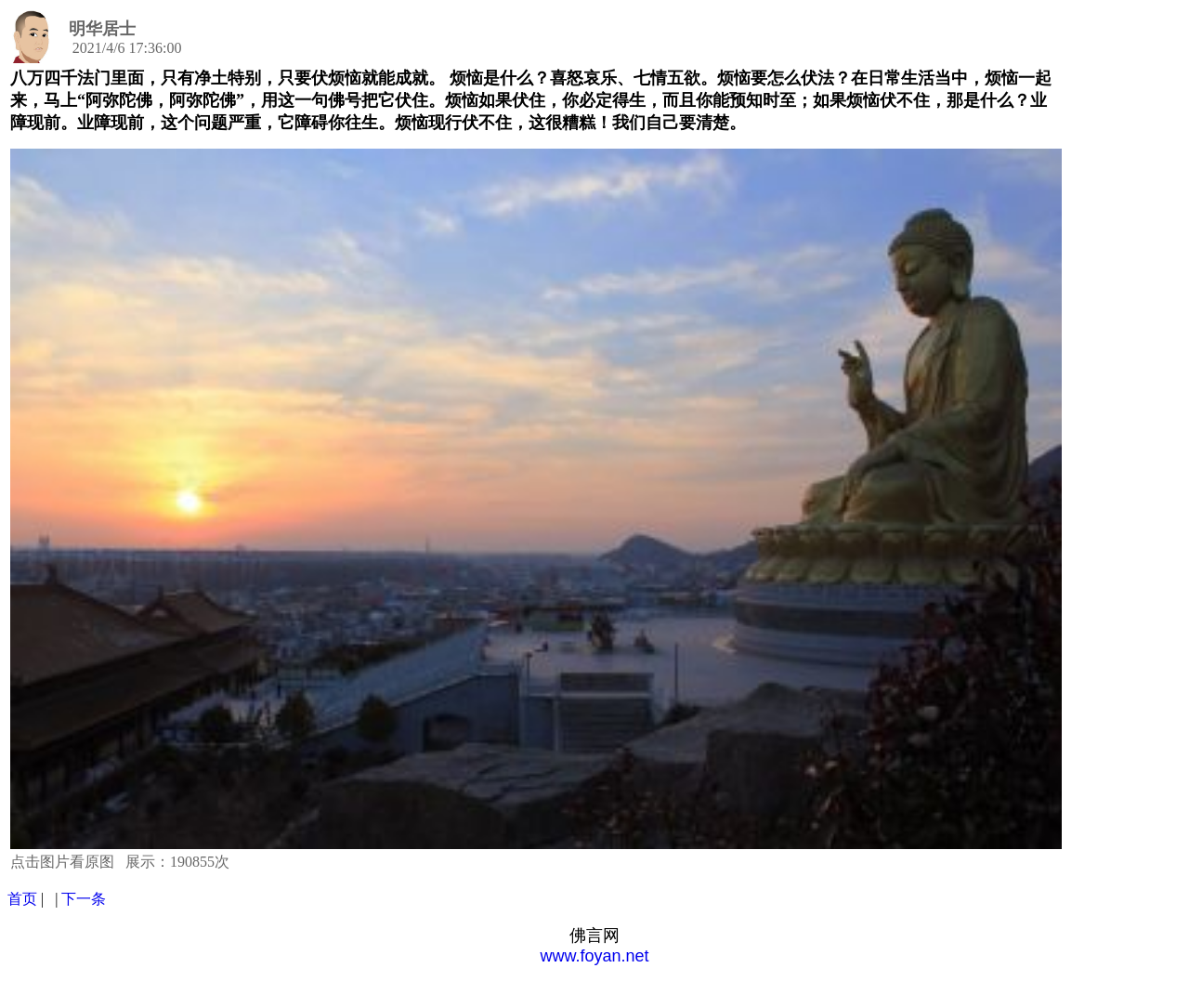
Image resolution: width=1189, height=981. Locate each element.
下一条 (83, 899)
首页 (22, 899)
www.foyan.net (594, 956)
